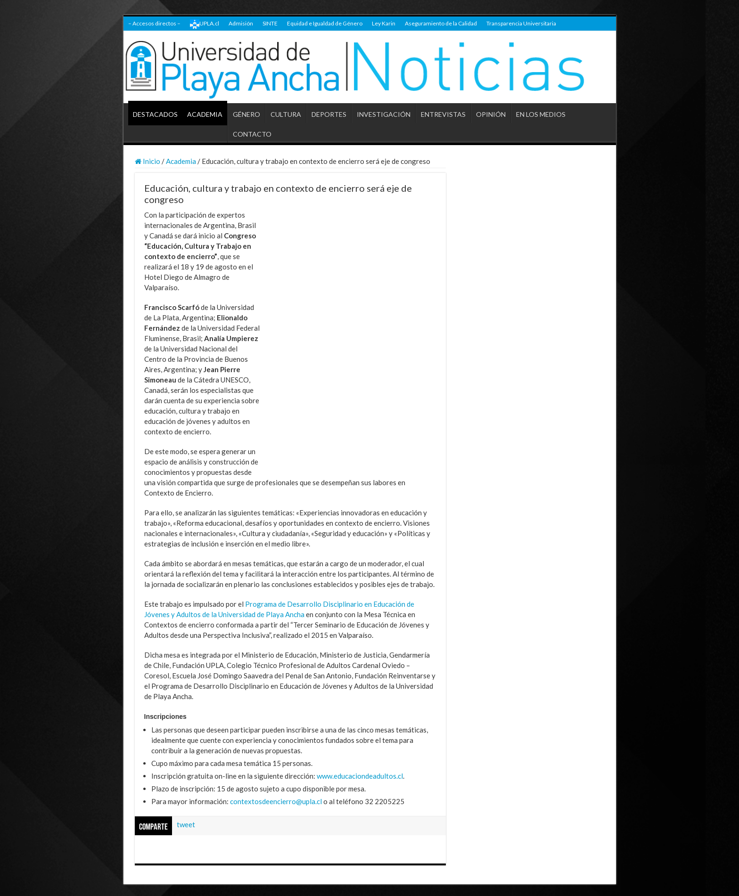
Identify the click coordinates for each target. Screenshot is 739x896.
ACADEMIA (204, 114)
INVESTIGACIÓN (384, 114)
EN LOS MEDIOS (541, 114)
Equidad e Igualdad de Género (324, 23)
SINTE (270, 23)
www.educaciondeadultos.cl (360, 776)
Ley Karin (383, 23)
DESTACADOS (155, 114)
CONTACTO (252, 134)
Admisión (241, 23)
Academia (181, 161)
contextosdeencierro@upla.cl (276, 801)
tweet (186, 824)
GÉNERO (246, 114)
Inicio (147, 161)
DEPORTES (329, 114)
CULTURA (286, 114)
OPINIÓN (491, 114)
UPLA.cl (204, 24)
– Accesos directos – (154, 23)
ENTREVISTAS (443, 114)
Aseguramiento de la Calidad (441, 23)
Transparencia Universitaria (521, 23)
